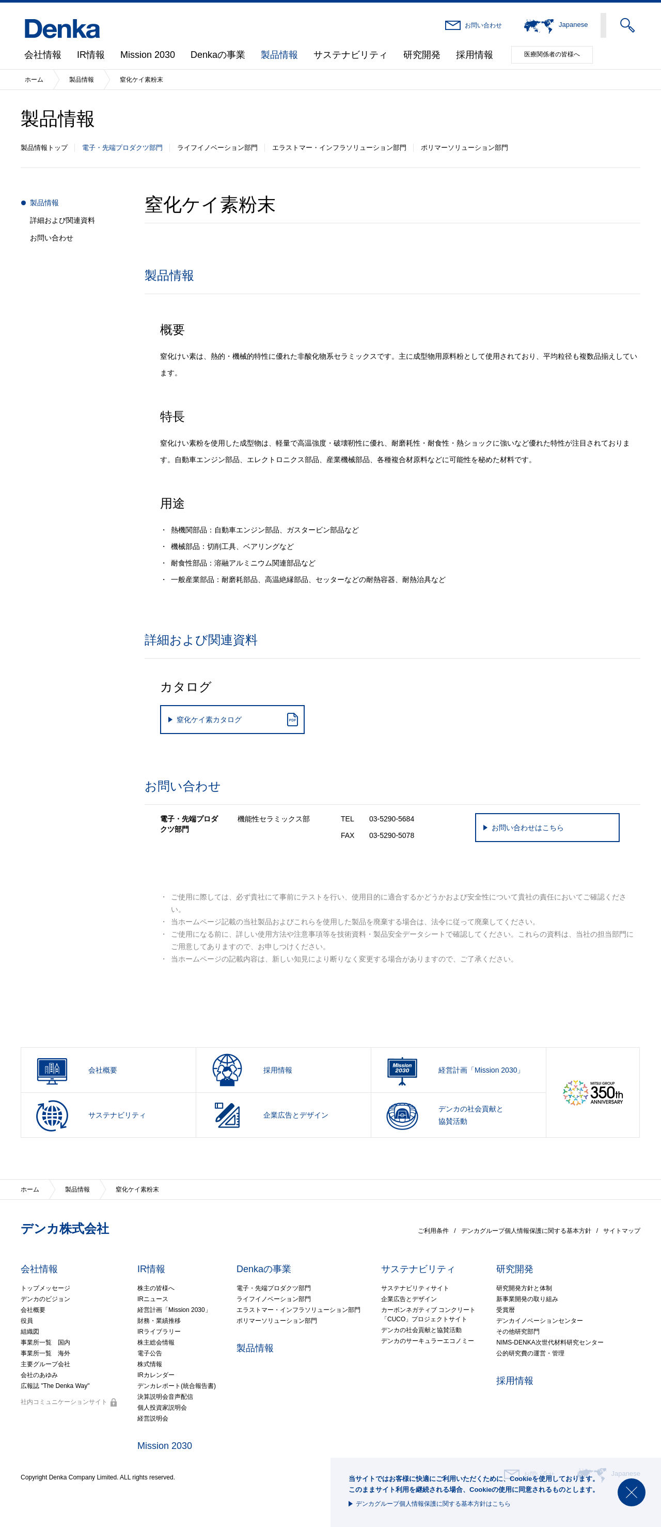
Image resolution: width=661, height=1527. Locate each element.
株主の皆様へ (156, 1288)
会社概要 (33, 1310)
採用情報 (474, 55)
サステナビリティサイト (415, 1288)
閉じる (632, 1492)
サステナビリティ (350, 55)
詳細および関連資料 (62, 220)
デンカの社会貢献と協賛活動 (421, 1330)
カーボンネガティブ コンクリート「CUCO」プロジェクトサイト (428, 1314)
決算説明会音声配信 (165, 1396)
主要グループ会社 (45, 1364)
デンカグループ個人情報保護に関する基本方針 (526, 1230)
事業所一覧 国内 (45, 1342)
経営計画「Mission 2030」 (174, 1310)
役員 (27, 1320)
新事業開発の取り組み (527, 1299)
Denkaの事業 (218, 55)
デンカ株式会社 (65, 1228)
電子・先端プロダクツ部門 (122, 147)
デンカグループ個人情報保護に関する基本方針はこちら (433, 1503)
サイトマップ (621, 1230)
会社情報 (42, 55)
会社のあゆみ (39, 1375)
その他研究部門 (518, 1331)
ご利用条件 (433, 1230)
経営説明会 (152, 1418)
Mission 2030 (147, 55)
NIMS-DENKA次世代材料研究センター (549, 1342)
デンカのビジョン (45, 1299)
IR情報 (91, 55)
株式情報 (149, 1364)
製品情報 (279, 55)
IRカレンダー (156, 1375)
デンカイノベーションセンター (539, 1320)
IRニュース (152, 1299)
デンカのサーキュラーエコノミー (427, 1341)
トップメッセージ (45, 1288)
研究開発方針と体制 (524, 1288)
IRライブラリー (159, 1331)
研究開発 (421, 55)
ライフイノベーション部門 (217, 147)
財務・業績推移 (159, 1320)
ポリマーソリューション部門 (464, 147)
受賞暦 (505, 1310)
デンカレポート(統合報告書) (176, 1385)
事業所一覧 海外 (45, 1353)
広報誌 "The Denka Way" (55, 1385)
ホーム (34, 79)
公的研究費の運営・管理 (530, 1353)
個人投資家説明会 (162, 1407)
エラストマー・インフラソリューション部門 (339, 147)
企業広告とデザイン (409, 1299)
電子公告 (149, 1353)
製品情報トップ (44, 147)
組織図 (30, 1331)
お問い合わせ (483, 25)
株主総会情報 (156, 1342)
